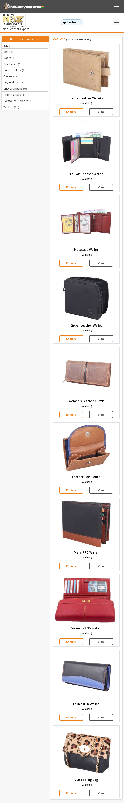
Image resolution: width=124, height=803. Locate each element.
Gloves (10, 76)
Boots (9, 58)
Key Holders (13, 82)
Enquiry (71, 111)
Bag (8, 45)
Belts (9, 51)
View (101, 111)
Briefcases (12, 64)
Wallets (11, 107)
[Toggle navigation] (116, 22)
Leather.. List (72, 22)
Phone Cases (14, 94)
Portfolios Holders (17, 101)
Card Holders (14, 70)
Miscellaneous (15, 88)
